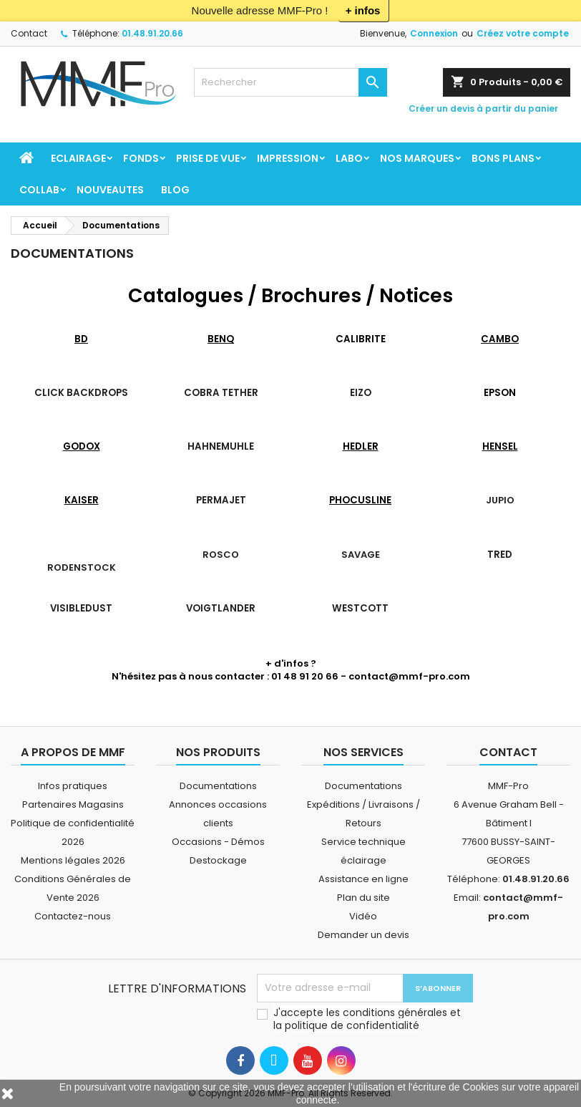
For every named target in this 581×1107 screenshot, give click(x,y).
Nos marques (417, 158)
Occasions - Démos (218, 842)
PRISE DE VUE (208, 158)
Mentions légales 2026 (73, 860)
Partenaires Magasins (73, 804)
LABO (349, 158)
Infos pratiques (72, 786)
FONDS (141, 158)
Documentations (218, 786)
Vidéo (363, 916)
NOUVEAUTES (110, 190)
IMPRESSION (287, 158)
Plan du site (363, 897)
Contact (29, 33)
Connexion (434, 33)
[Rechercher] (291, 82)
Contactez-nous (72, 916)
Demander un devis (363, 935)
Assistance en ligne (363, 879)
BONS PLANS (503, 158)
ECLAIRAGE (78, 158)
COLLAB (39, 190)
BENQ (221, 339)
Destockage (218, 860)
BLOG (175, 190)
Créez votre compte (523, 33)
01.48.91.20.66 (152, 33)
